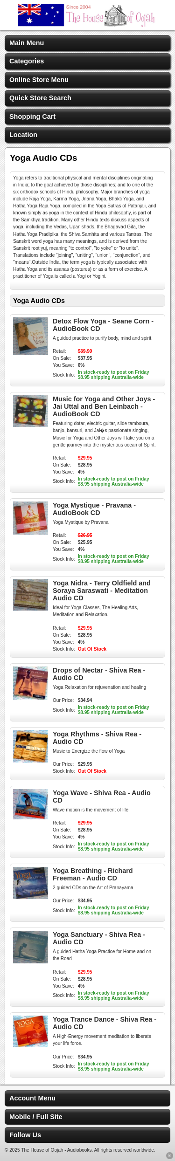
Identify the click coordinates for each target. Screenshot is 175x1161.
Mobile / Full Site (36, 1116)
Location (23, 134)
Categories (26, 61)
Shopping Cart (32, 116)
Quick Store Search (40, 98)
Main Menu (26, 43)
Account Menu (32, 1098)
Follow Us (25, 1135)
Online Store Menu (39, 79)
